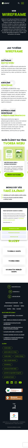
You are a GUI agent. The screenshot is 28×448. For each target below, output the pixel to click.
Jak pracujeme (8, 306)
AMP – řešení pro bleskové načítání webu (15, 320)
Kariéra (9, 309)
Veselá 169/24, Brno (14, 286)
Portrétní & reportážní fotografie (12, 373)
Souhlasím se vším (14, 228)
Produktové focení (9, 377)
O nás (21, 302)
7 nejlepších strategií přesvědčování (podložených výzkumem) (13, 338)
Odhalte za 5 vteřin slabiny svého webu (14, 195)
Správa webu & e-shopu (10, 352)
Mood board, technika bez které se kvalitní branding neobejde (13, 328)
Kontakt (19, 309)
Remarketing (7, 364)
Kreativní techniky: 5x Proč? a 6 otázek (14, 334)
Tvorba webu (7, 348)
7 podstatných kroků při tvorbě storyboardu (12, 323)
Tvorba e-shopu (19, 356)
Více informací (6, 222)
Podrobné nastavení (14, 232)
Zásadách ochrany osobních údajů (13, 219)
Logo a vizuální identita (10, 360)
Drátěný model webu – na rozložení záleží (13, 316)
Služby (22, 306)
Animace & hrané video (10, 368)
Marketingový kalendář (11, 302)
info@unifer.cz (14, 291)
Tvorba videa (7, 356)
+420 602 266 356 (14, 296)
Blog (14, 309)
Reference (16, 306)
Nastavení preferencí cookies (14, 427)
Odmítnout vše (14, 236)
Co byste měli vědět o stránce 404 (13, 331)
